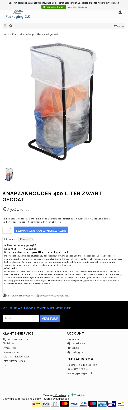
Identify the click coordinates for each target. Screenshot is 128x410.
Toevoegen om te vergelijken (51, 295)
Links (5, 365)
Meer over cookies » (77, 7)
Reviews (26, 239)
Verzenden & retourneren (16, 356)
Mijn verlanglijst (75, 352)
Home (5, 34)
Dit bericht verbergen (53, 7)
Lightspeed (62, 398)
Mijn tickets (73, 347)
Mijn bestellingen (76, 343)
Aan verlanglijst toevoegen (18, 295)
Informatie (9, 239)
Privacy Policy (10, 347)
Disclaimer (8, 343)
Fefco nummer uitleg (14, 361)
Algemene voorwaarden (15, 339)
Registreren (73, 339)
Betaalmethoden (11, 352)
